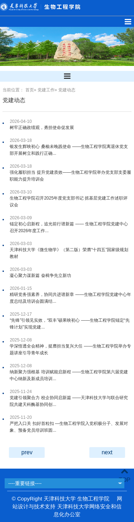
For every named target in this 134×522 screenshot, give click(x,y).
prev (27, 452)
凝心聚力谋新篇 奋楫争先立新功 (40, 275)
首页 (29, 89)
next (106, 452)
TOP (124, 475)
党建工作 (46, 89)
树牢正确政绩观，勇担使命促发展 (42, 127)
